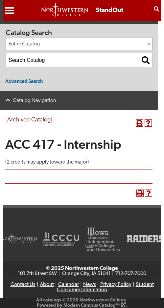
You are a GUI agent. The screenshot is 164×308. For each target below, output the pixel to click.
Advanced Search (24, 81)
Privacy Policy (115, 284)
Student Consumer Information (105, 287)
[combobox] (79, 43)
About (47, 284)
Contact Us (23, 284)
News (89, 284)
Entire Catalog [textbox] (24, 44)
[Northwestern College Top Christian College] (82, 13)
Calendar (68, 284)
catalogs (52, 300)
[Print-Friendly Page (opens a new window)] (139, 123)
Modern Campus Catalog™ (91, 305)
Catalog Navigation (34, 100)
